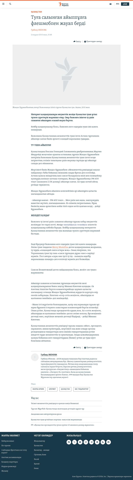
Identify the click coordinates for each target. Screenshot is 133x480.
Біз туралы (5, 446)
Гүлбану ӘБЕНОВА (38, 30)
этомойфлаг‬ (82, 225)
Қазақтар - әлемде (41, 450)
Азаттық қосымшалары (11, 457)
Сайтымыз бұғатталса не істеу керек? (14, 451)
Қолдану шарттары (9, 462)
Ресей (36, 459)
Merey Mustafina (60, 247)
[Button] (77, 41)
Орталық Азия (40, 455)
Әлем (36, 468)
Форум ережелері (8, 466)
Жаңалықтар (39, 441)
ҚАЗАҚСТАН (36, 12)
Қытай (37, 464)
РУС (117, 4)
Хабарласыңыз (7, 441)
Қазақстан (38, 446)
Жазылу (4, 471)
